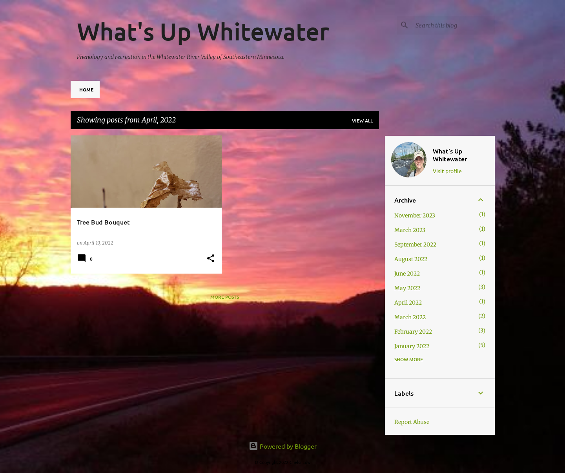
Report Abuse (411, 422)
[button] (210, 259)
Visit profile (447, 170)
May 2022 (407, 288)
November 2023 (414, 215)
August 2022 (410, 259)
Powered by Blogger (283, 446)
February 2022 (413, 331)
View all (362, 120)
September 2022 (415, 244)
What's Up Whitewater (203, 31)
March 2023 (409, 230)
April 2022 (408, 302)
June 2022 (407, 273)
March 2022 (410, 317)
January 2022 (411, 346)
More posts (224, 297)
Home (86, 89)
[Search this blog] (453, 25)
